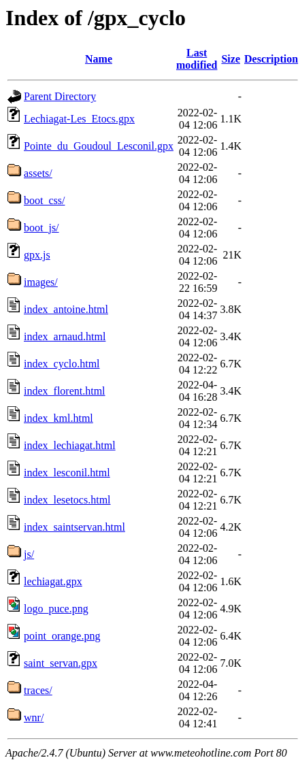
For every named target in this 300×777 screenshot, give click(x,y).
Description (271, 59)
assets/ (38, 173)
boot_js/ (41, 227)
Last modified (196, 59)
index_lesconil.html (67, 472)
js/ (29, 554)
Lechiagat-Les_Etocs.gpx (79, 119)
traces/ (38, 690)
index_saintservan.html (74, 527)
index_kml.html (58, 418)
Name (98, 59)
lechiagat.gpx (53, 581)
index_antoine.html (66, 309)
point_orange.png (62, 636)
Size (230, 59)
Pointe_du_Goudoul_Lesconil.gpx (98, 146)
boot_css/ (44, 200)
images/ (41, 282)
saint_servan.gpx (60, 663)
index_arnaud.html (64, 336)
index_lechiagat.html (70, 445)
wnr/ (34, 717)
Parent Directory (60, 96)
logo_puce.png (56, 608)
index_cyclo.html (62, 363)
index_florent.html (64, 391)
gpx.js (37, 255)
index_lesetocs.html (67, 500)
